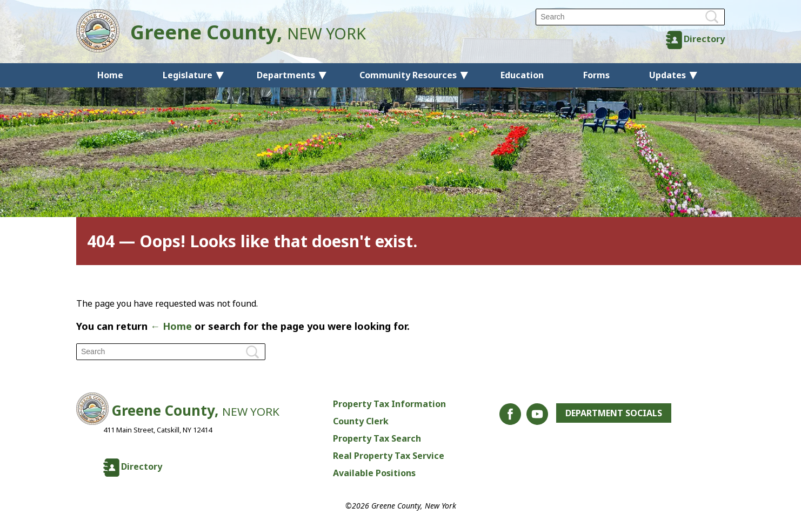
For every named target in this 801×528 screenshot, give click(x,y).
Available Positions (374, 473)
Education (522, 75)
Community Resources (408, 75)
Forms (596, 75)
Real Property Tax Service (388, 456)
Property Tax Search (377, 438)
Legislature (187, 75)
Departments (286, 75)
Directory (704, 39)
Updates (667, 75)
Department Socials (613, 413)
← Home (171, 326)
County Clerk (361, 421)
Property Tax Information (389, 404)
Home (110, 75)
